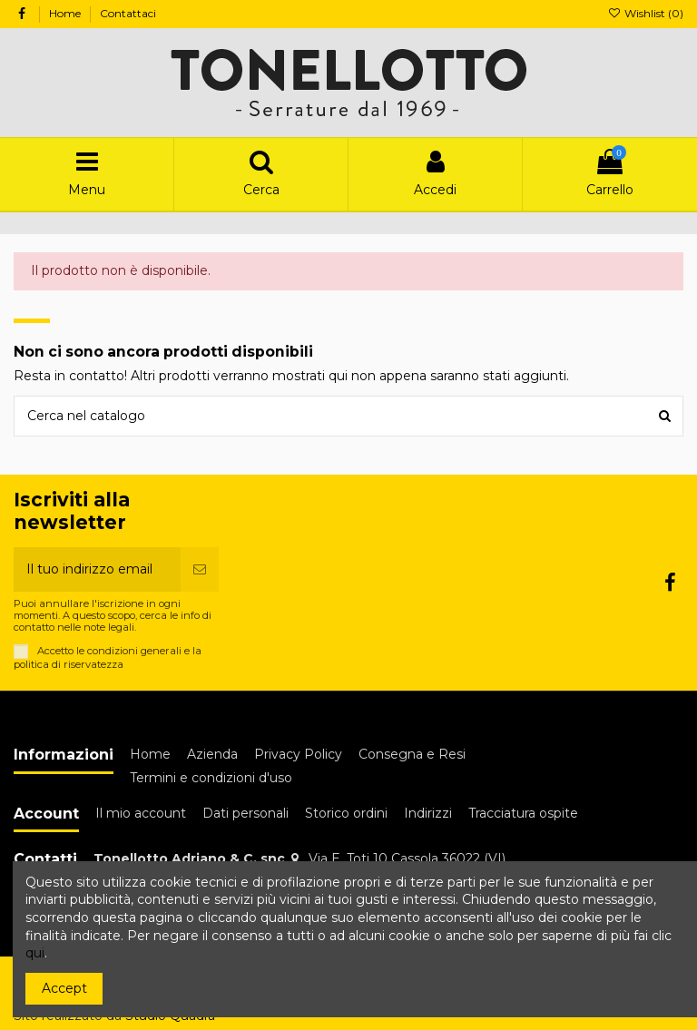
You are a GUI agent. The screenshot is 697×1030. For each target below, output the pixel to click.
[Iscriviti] (200, 569)
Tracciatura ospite (523, 813)
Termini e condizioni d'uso (211, 778)
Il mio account (140, 813)
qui (34, 953)
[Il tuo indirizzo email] (97, 569)
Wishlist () (645, 13)
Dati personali (245, 813)
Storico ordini (346, 813)
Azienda (212, 754)
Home (66, 13)
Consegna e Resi (412, 754)
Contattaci (128, 13)
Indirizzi (428, 813)
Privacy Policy (298, 754)
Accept (64, 988)
